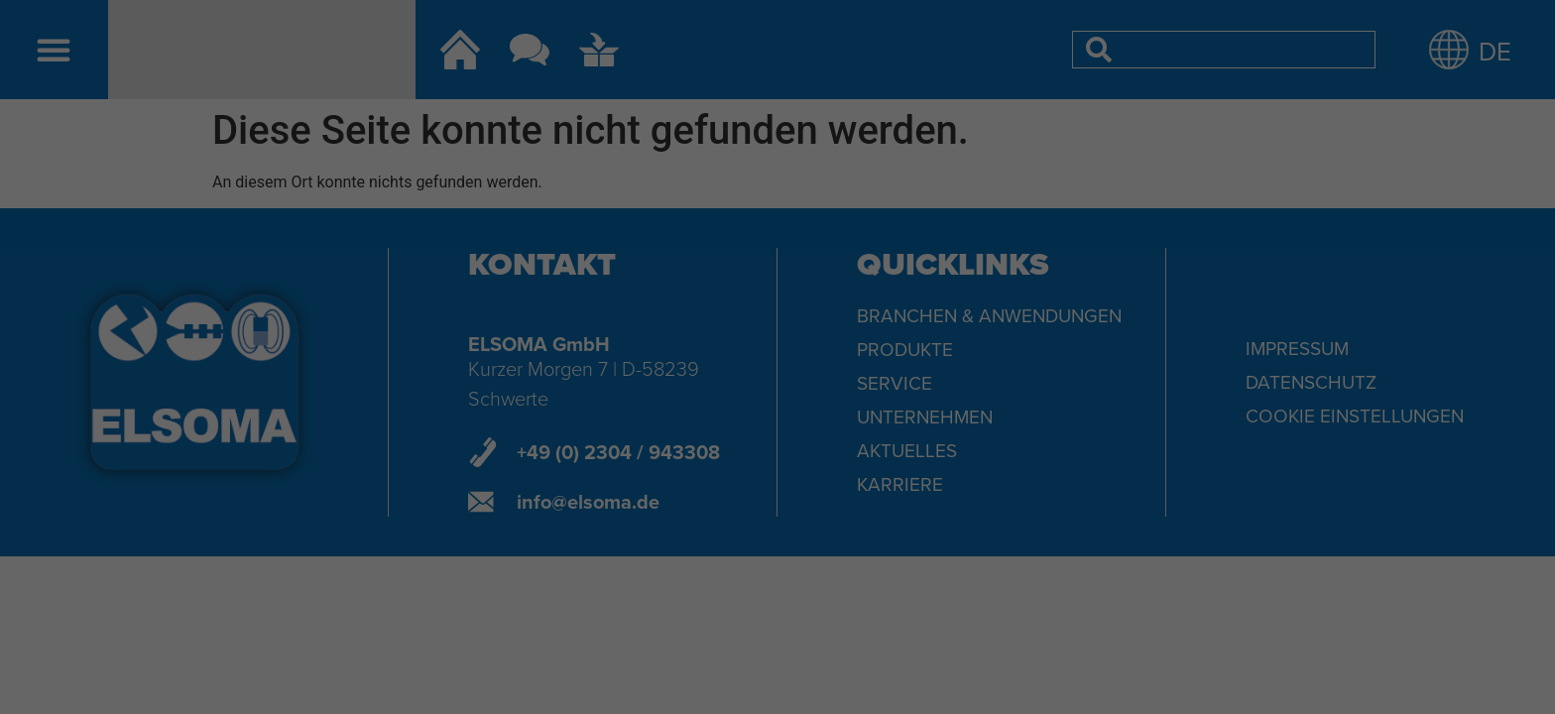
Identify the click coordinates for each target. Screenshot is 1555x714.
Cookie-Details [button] (690, 533)
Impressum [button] (873, 533)
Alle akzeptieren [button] (777, 374)
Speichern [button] (777, 432)
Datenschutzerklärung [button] (786, 533)
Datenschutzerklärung (651, 242)
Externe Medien (891, 305)
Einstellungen (561, 261)
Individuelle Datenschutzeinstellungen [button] (777, 491)
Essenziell (633, 305)
